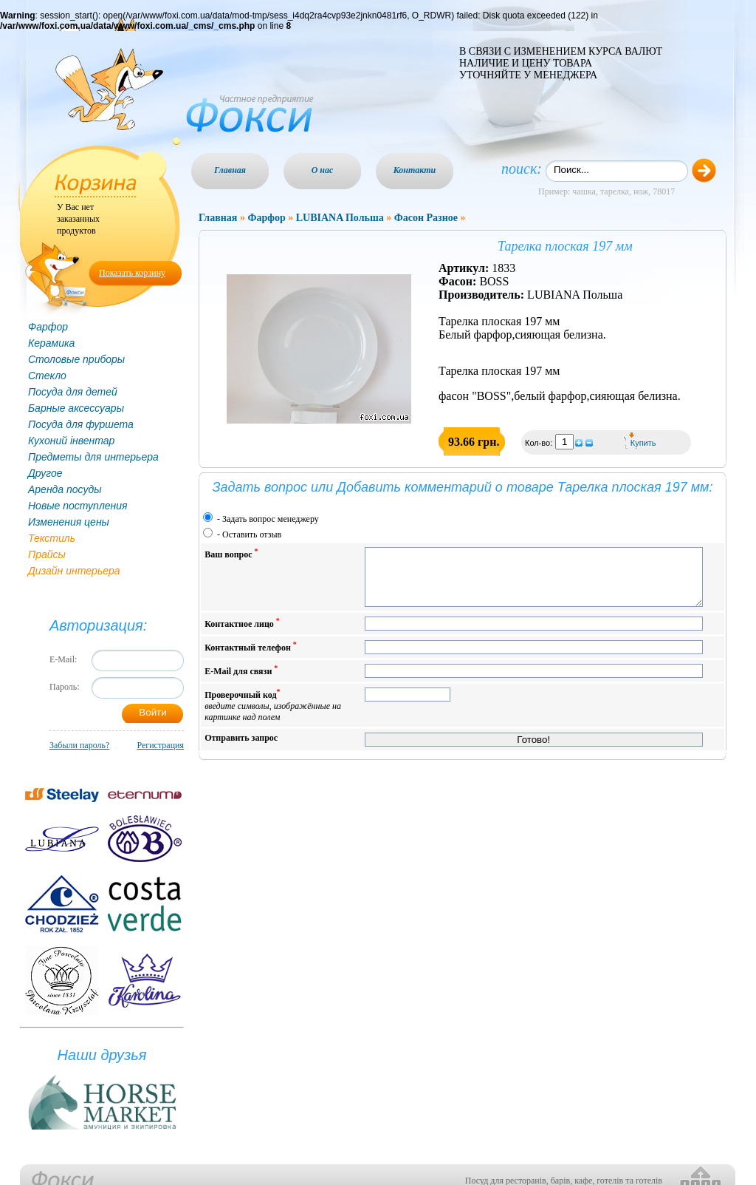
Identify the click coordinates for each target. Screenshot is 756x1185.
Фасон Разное (426, 217)
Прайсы (47, 554)
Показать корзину (132, 273)
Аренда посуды (64, 489)
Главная (230, 170)
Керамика (51, 343)
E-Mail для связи (241, 681)
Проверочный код (273, 716)
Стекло (47, 375)
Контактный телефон (251, 657)
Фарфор (48, 327)
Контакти (415, 170)
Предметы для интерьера (93, 457)
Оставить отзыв (251, 534)
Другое (45, 473)
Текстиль (51, 538)
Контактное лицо (242, 634)
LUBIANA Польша (340, 217)
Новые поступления (78, 506)
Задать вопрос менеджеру (270, 519)
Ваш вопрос (231, 553)
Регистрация (160, 745)
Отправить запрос (241, 749)
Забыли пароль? (79, 745)
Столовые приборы (76, 359)
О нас (323, 170)
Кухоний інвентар (71, 441)
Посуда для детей (72, 392)
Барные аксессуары (76, 408)
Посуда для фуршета (81, 424)
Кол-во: (539, 442)
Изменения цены (68, 522)
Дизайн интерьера (74, 571)
